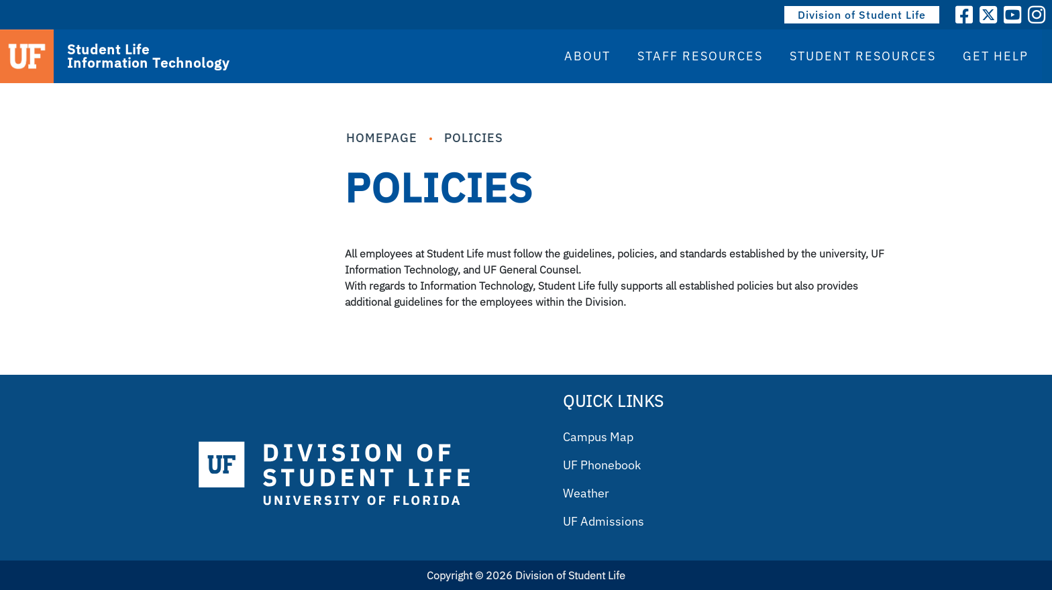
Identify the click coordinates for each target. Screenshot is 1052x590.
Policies (473, 137)
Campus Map (598, 437)
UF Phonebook (602, 465)
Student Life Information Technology (148, 56)
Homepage (381, 137)
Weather (586, 493)
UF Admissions (603, 521)
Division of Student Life (862, 14)
